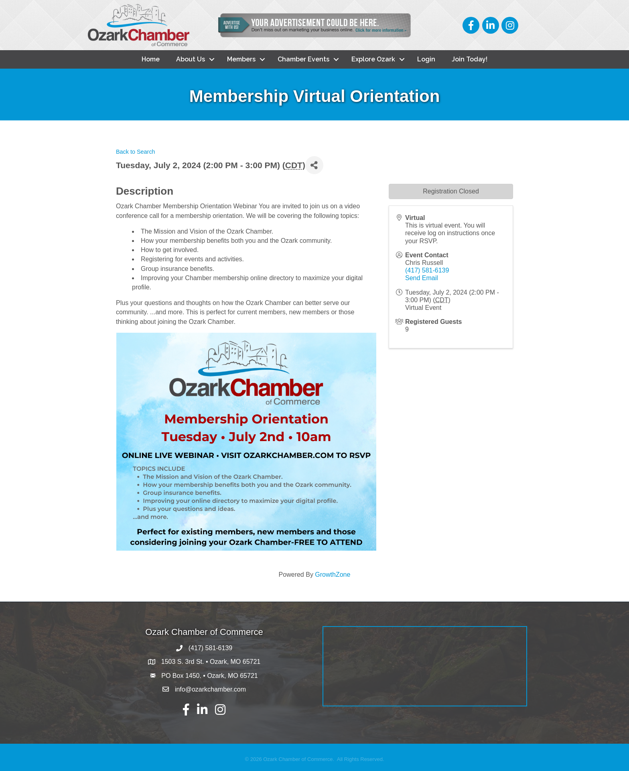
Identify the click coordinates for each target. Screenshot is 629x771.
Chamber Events (303, 59)
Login (426, 59)
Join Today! (469, 59)
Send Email (421, 278)
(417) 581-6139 (427, 270)
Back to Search (135, 152)
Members (241, 59)
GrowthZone (332, 574)
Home (151, 59)
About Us (190, 59)
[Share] (314, 165)
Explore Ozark (373, 59)
